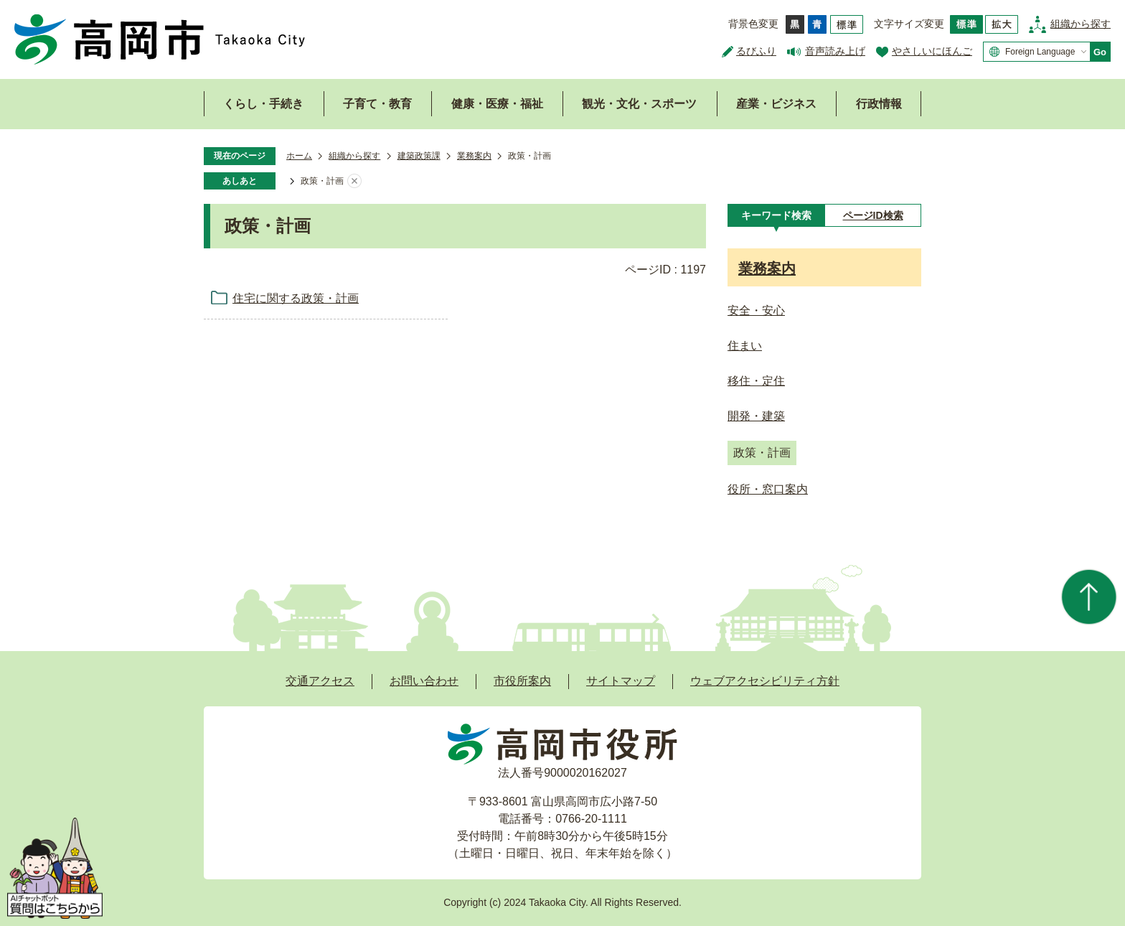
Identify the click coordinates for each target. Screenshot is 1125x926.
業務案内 (474, 156)
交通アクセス (320, 681)
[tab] (776, 215)
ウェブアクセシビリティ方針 (764, 681)
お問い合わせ (424, 681)
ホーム (299, 156)
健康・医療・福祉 (497, 104)
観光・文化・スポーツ (639, 104)
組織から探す (1080, 23)
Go (1099, 52)
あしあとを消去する (354, 182)
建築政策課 (419, 156)
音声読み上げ (835, 51)
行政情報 (879, 104)
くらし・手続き (263, 104)
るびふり (756, 51)
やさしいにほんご (932, 51)
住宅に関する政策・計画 (295, 298)
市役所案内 (522, 681)
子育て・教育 (377, 104)
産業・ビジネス (776, 104)
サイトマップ (620, 681)
